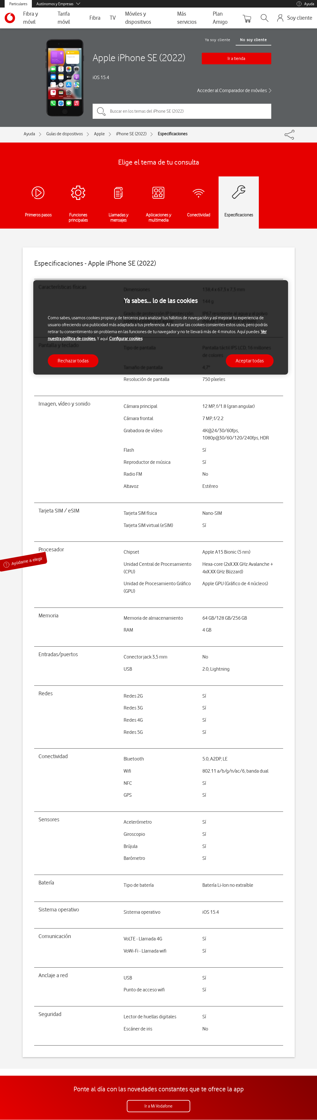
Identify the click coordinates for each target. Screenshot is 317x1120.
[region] (160, 327)
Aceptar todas (250, 361)
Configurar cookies (125, 338)
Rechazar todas (73, 361)
